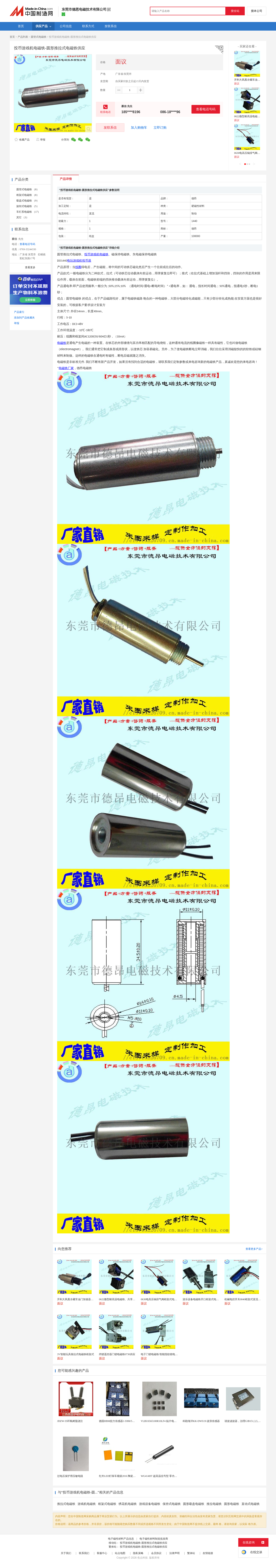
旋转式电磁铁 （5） (27, 206)
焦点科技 (142, 1557)
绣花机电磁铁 (128, 1504)
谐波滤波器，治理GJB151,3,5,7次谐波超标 (248, 1421)
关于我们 (66, 1553)
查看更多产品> (254, 1248)
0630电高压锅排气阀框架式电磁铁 (253, 152)
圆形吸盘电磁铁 (193, 1504)
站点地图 (120, 1553)
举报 (40, 139)
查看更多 (30, 267)
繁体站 (191, 1553)
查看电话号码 (205, 109)
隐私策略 (138, 1553)
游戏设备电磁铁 (149, 1504)
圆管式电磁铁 (38, 36)
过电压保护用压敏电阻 (70, 1476)
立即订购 (160, 127)
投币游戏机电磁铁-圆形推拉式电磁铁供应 (143, 1542)
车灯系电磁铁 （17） (28, 211)
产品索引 (19, 312)
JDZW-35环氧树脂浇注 (70, 1421)
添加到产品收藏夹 (24, 317)
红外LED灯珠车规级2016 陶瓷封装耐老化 (122, 1476)
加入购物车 (139, 127)
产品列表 (23, 36)
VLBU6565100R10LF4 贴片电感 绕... (161, 1421)
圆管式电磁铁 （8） (27, 189)
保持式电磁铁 (172, 1504)
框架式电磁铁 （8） (27, 195)
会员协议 (156, 1553)
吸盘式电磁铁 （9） (27, 200)
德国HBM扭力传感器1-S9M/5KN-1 (118, 1421)
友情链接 (208, 1553)
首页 (12, 36)
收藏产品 (22, 139)
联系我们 (84, 1553)
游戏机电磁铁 (87, 1504)
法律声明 (174, 1553)
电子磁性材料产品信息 (121, 1538)
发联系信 (110, 127)
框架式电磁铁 (107, 1504)
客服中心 (102, 1553)
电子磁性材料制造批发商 (154, 1538)
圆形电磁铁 (231, 1504)
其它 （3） (22, 217)
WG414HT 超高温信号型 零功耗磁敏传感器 (165, 1476)
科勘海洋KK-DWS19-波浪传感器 (201, 1421)
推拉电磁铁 (214, 1504)
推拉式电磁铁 (66, 1504)
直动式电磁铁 (251, 1504)
